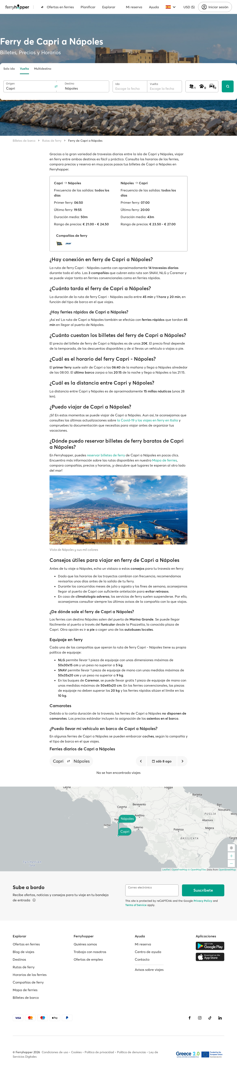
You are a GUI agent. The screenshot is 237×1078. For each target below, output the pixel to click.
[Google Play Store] (210, 946)
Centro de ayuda (148, 952)
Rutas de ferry (51, 141)
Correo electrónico (140, 887)
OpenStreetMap (227, 869)
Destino (69, 83)
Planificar (88, 7)
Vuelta (24, 69)
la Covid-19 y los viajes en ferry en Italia (147, 420)
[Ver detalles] (34, 900)
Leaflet (166, 869)
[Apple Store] (210, 957)
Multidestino (42, 69)
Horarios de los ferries (30, 975)
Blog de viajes (23, 952)
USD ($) (189, 7)
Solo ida (9, 69)
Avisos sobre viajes (149, 969)
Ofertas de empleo (88, 959)
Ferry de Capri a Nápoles (85, 141)
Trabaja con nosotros (90, 952)
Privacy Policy (203, 900)
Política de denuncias (131, 1052)
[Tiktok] (210, 1018)
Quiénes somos (85, 944)
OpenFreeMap (179, 869)
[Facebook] (189, 1018)
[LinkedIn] (220, 1018)
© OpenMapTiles (197, 869)
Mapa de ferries (164, 460)
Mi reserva (134, 7)
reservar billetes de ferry (106, 455)
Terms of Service (135, 905)
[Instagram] (200, 1018)
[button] (68, 761)
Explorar (108, 7)
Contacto (142, 959)
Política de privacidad (99, 1052)
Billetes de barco (24, 141)
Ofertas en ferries (57, 7)
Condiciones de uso (55, 1052)
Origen (10, 83)
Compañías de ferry (28, 982)
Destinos (19, 959)
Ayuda (154, 7)
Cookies (76, 1052)
